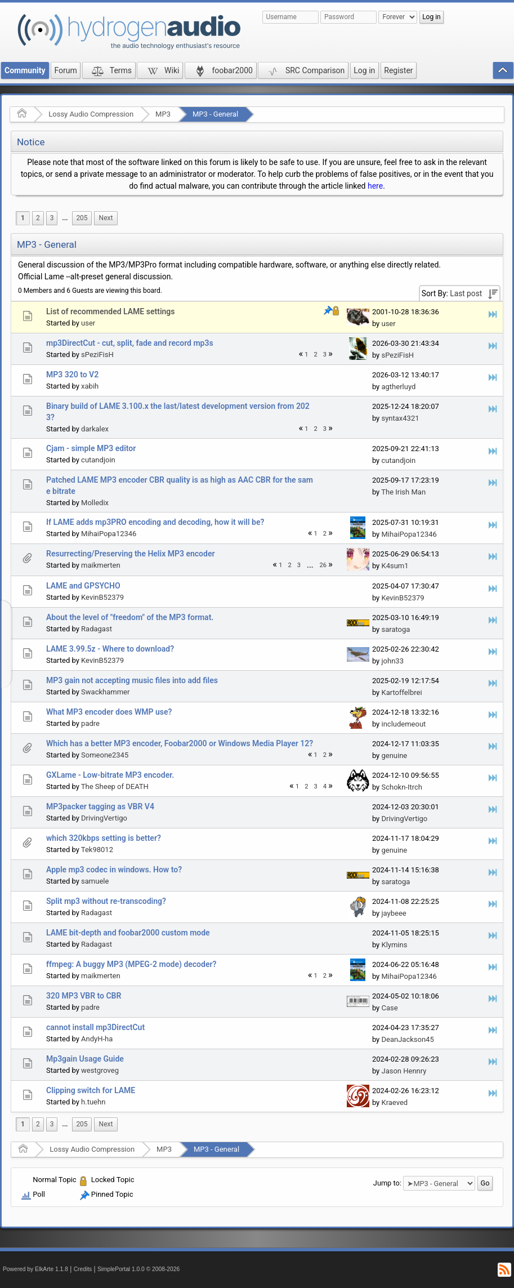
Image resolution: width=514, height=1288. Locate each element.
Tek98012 (97, 849)
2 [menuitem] (38, 218)
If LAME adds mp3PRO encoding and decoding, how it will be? (155, 522)
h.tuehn (93, 1102)
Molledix (95, 502)
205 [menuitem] (81, 218)
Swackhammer (105, 692)
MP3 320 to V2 (72, 374)
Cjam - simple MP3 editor (91, 448)
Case (389, 1008)
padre (90, 723)
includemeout (403, 724)
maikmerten (100, 565)
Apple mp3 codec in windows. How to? (114, 869)
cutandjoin (98, 460)
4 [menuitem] (325, 786)
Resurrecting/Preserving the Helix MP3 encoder (130, 553)
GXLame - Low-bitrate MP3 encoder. (110, 774)
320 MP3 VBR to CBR (83, 995)
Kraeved (394, 1102)
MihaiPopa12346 (108, 533)
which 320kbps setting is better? (103, 838)
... (65, 218)
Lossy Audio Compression (90, 114)
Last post (466, 293)
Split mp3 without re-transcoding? (106, 901)
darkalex (95, 429)
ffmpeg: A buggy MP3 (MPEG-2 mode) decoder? (131, 964)
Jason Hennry (403, 1071)
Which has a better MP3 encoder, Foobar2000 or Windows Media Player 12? (179, 743)
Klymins (394, 945)
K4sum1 (394, 565)
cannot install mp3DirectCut (95, 1027)
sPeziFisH (97, 354)
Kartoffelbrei (401, 692)
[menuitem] (65, 218)
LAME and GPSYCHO (83, 585)
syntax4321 (400, 418)
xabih (90, 386)
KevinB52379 (102, 597)
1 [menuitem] (23, 218)
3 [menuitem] (52, 218)
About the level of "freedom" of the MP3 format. (129, 617)
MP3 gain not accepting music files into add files (132, 680)
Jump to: (387, 1183)
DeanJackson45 (407, 1039)
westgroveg (100, 1070)
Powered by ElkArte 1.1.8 (35, 1269)
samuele (95, 881)
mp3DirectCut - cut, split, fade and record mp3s (129, 342)
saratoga (395, 629)
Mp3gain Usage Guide (85, 1058)
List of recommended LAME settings (110, 311)
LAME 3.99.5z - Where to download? (110, 648)
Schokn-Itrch (401, 787)
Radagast (96, 629)
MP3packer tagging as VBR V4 (100, 806)
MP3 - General (215, 114)
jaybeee (393, 913)
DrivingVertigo (104, 818)
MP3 (163, 114)
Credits (83, 1269)
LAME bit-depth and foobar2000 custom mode (128, 932)
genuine (394, 755)
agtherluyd (398, 386)
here (375, 185)
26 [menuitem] (323, 565)
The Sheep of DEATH (115, 786)
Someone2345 (104, 755)
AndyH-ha (97, 1039)
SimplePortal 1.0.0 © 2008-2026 (138, 1269)
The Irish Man (403, 492)
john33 (392, 661)
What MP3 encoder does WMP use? (109, 711)
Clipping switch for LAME (90, 1090)
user (88, 323)
